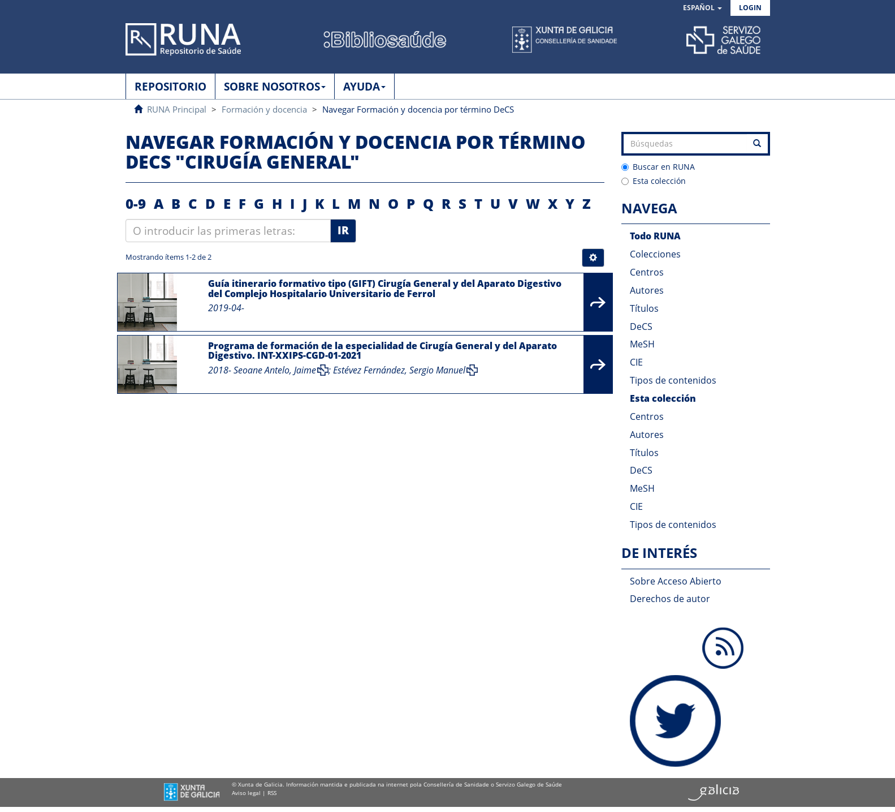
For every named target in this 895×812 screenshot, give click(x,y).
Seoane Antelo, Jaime (275, 370)
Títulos (644, 308)
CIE (636, 362)
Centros (647, 272)
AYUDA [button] (364, 86)
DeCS (641, 326)
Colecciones (655, 254)
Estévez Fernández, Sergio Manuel (399, 370)
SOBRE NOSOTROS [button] (275, 86)
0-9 (136, 203)
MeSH (642, 344)
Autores (647, 290)
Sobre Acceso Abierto (675, 581)
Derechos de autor (670, 598)
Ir (343, 230)
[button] (702, 8)
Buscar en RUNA (658, 166)
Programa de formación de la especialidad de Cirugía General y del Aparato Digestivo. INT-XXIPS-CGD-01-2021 (382, 351)
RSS (271, 793)
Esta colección (653, 180)
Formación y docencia (264, 109)
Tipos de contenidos (673, 380)
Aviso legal (246, 793)
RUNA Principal (176, 109)
